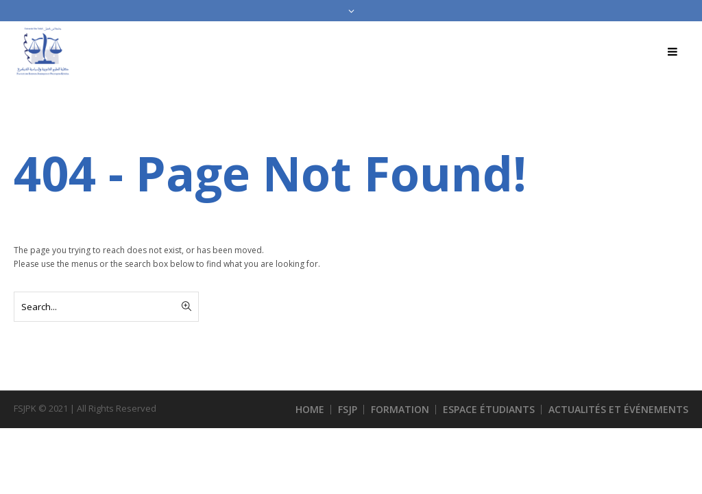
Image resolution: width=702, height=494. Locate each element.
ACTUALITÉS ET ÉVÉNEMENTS (618, 409)
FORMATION (400, 409)
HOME (309, 409)
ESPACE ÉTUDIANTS (489, 409)
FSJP (347, 409)
